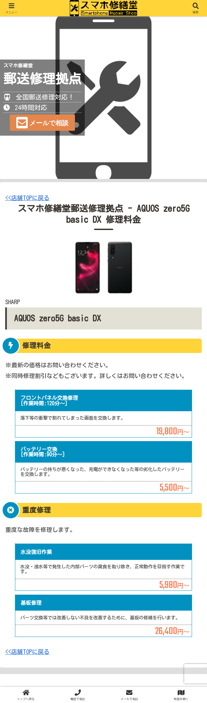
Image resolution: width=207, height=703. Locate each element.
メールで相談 (48, 123)
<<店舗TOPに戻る (27, 198)
